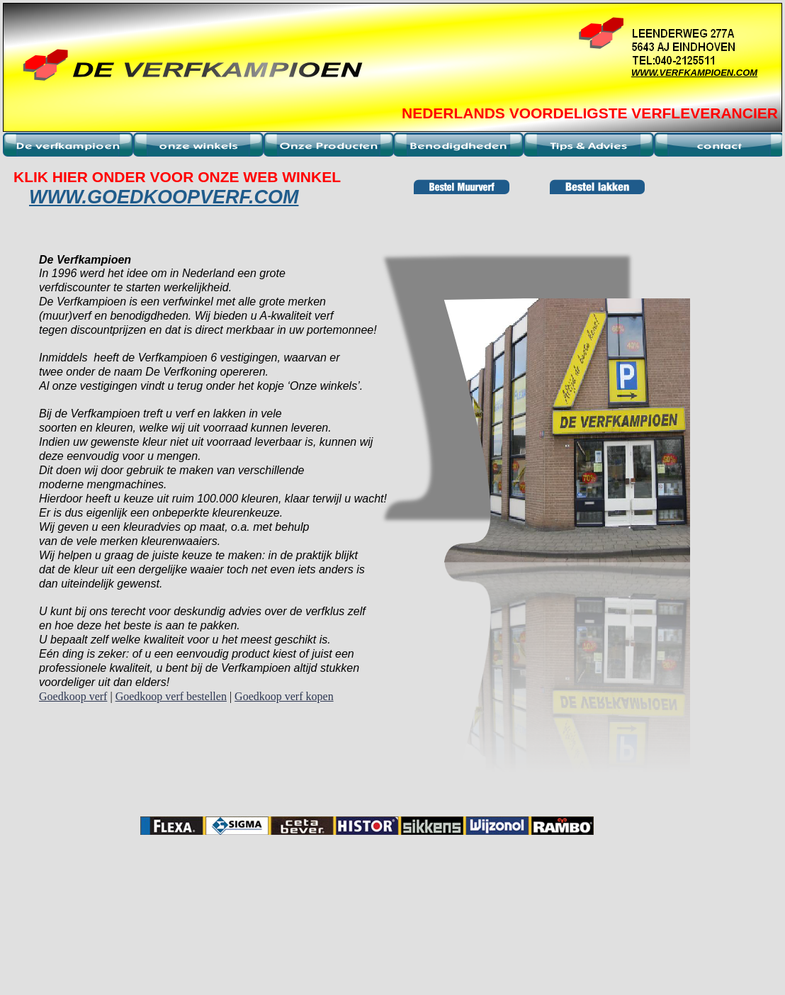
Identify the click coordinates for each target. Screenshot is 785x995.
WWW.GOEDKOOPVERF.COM (163, 197)
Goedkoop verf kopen (284, 696)
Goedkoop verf (73, 696)
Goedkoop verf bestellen (171, 696)
